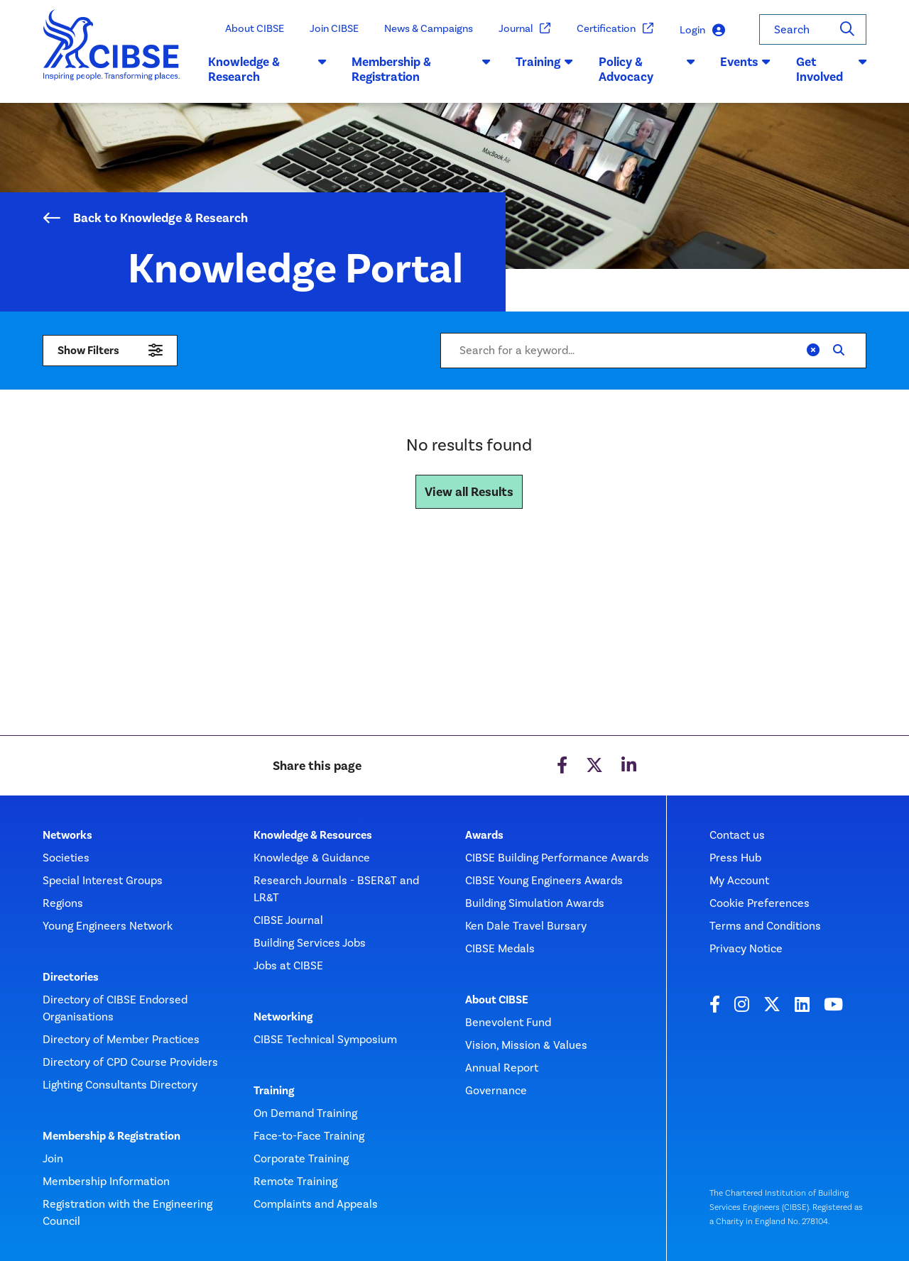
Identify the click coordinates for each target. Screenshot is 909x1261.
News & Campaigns (428, 28)
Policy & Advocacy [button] (647, 69)
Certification (615, 28)
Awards (484, 835)
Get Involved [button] (831, 69)
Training (274, 1091)
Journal (525, 28)
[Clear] (813, 351)
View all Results (469, 492)
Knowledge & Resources (313, 835)
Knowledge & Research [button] (267, 69)
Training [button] (544, 62)
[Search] (847, 29)
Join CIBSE (334, 28)
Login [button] (702, 30)
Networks (67, 835)
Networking (283, 1017)
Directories (71, 977)
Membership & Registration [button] (421, 69)
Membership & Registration (111, 1136)
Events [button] (745, 62)
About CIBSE (254, 28)
